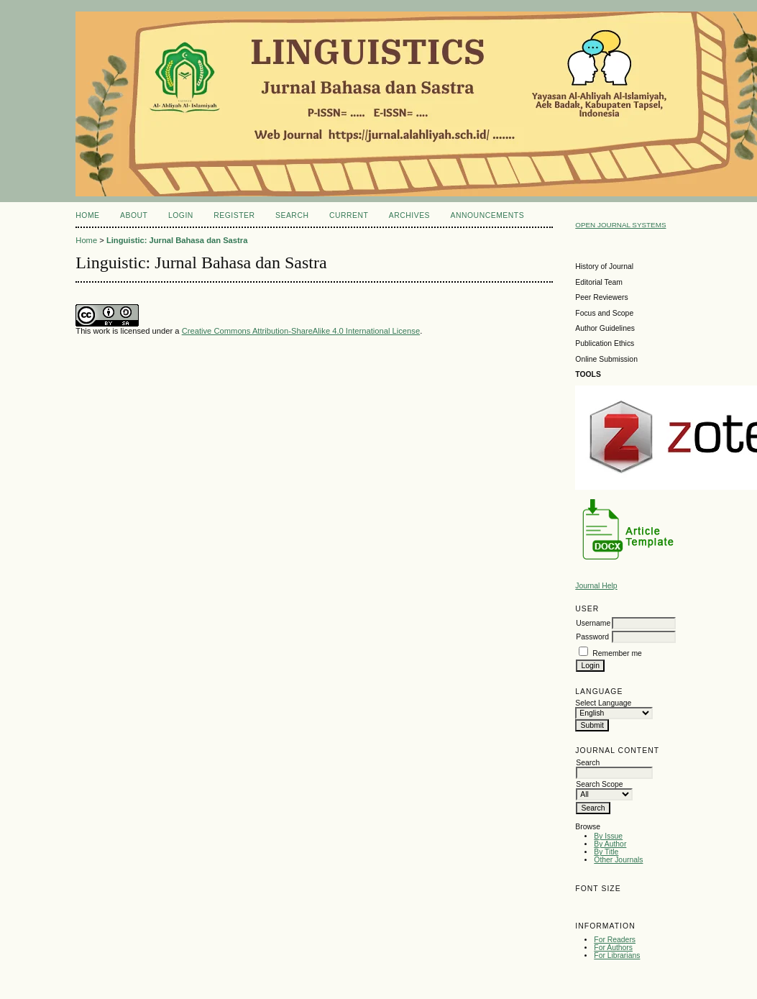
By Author (610, 844)
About (133, 215)
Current (348, 215)
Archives (409, 215)
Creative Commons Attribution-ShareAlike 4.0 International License (301, 331)
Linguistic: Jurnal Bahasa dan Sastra (176, 240)
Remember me (617, 653)
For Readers (615, 940)
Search (291, 215)
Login (180, 215)
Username (593, 623)
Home (87, 215)
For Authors (613, 948)
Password (592, 637)
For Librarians (617, 955)
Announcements (488, 215)
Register (234, 215)
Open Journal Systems (620, 225)
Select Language (603, 703)
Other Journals (618, 860)
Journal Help (596, 586)
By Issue (608, 836)
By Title (606, 852)
